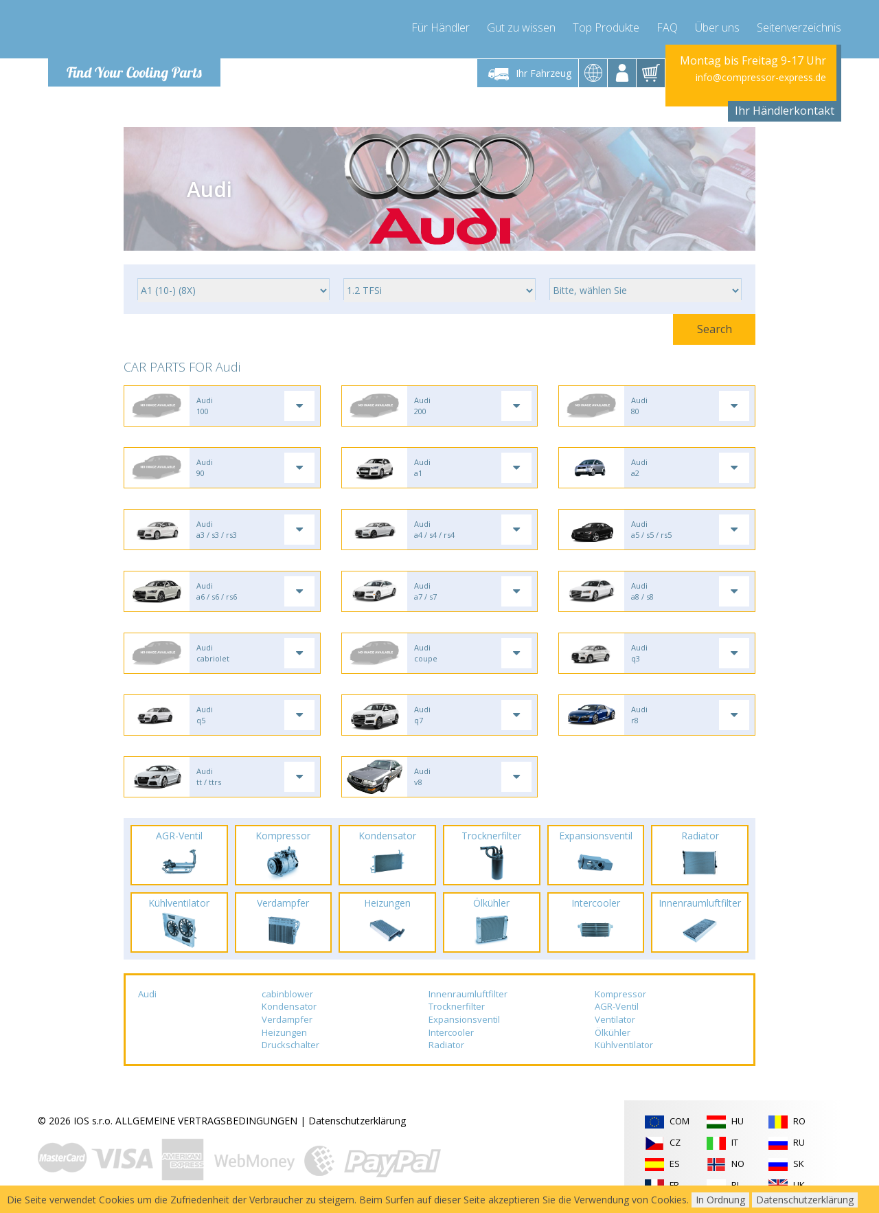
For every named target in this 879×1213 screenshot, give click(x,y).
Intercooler (451, 1032)
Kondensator (289, 1006)
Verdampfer (287, 1019)
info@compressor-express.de (761, 77)
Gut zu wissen (521, 27)
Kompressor (620, 994)
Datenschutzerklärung (357, 1120)
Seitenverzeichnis (799, 27)
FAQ (667, 27)
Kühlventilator (624, 1045)
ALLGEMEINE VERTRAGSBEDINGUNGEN (206, 1120)
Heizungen (284, 1032)
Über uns (717, 27)
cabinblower (287, 994)
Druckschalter (290, 1045)
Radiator (446, 1045)
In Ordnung (720, 1199)
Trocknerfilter (457, 1006)
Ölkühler (612, 1032)
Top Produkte (606, 27)
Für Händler (440, 27)
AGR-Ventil (617, 1006)
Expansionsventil (464, 1019)
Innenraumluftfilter (468, 994)
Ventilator (615, 1019)
